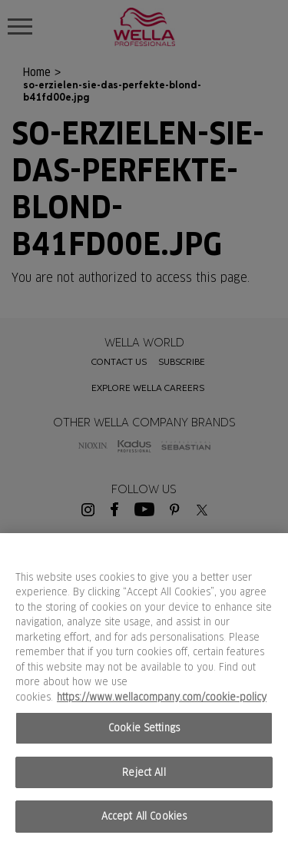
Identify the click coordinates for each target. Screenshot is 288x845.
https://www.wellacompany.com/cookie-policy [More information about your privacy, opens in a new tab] (161, 697)
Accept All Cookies (144, 816)
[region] (144, 689)
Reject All (143, 772)
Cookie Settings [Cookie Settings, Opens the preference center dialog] (144, 727)
